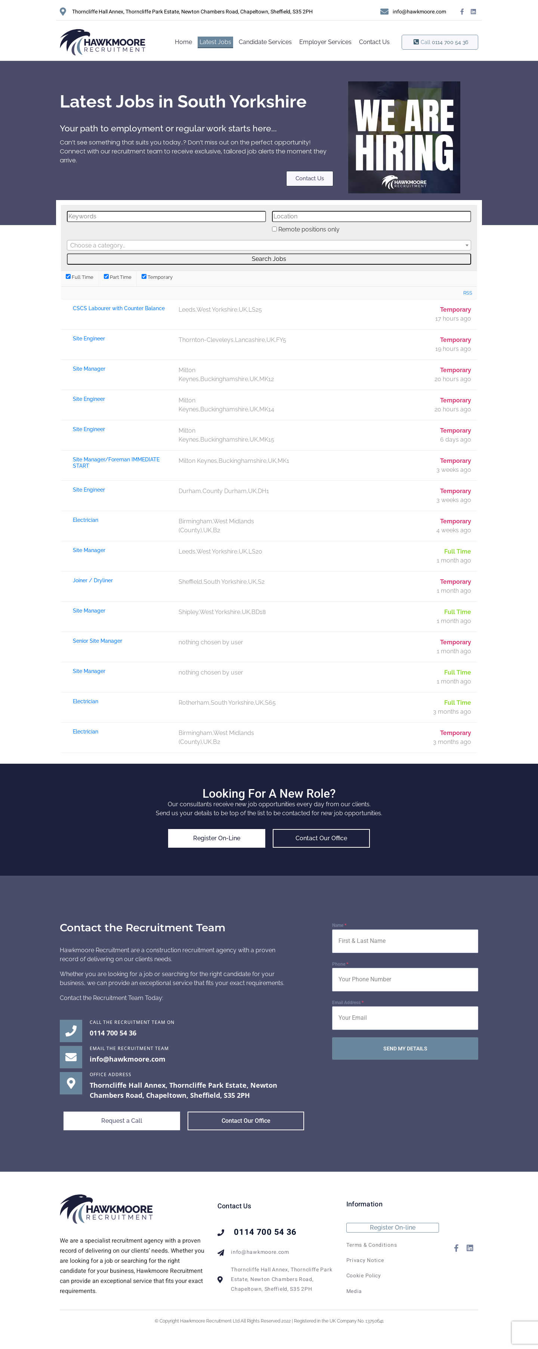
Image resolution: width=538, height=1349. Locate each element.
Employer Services (325, 42)
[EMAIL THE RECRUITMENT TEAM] (71, 1057)
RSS (467, 293)
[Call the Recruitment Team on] (71, 1031)
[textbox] (269, 245)
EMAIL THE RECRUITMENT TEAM (129, 1048)
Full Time (79, 277)
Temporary (157, 277)
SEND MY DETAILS (405, 1049)
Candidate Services (265, 42)
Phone (340, 964)
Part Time (118, 277)
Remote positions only (309, 229)
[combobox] (269, 245)
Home (183, 42)
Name (339, 925)
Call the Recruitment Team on (132, 1022)
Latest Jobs (215, 42)
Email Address (348, 1002)
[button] (122, 1121)
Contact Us (374, 42)
